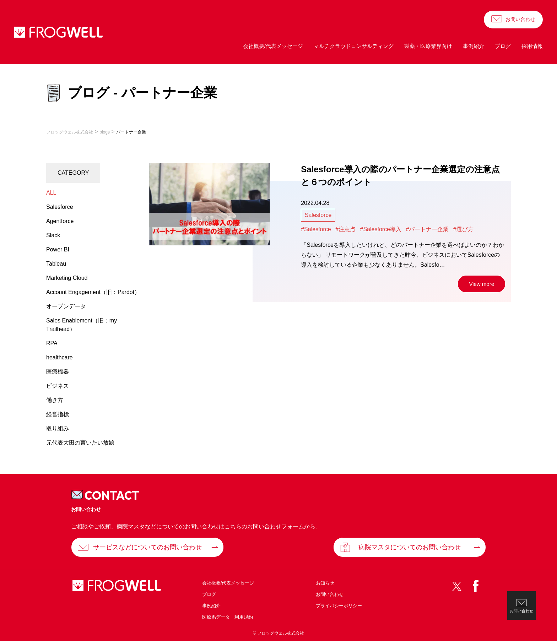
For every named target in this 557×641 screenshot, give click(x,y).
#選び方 (463, 229)
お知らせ (325, 583)
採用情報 (532, 46)
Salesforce (318, 215)
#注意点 (345, 229)
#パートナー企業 (427, 229)
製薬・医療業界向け (428, 46)
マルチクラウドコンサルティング (354, 46)
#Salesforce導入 (381, 229)
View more (481, 284)
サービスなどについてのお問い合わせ (147, 547)
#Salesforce (316, 229)
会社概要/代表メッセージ (273, 46)
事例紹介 (473, 46)
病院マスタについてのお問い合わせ (409, 547)
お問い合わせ (520, 19)
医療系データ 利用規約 (227, 617)
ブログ (503, 46)
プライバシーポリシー (339, 605)
